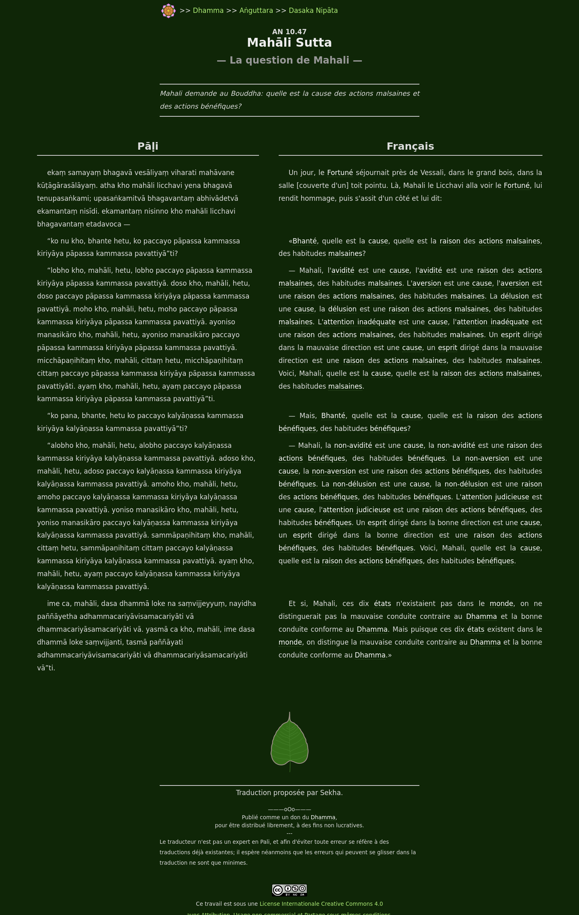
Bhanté (304, 241)
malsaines (518, 241)
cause (376, 241)
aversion (424, 284)
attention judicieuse (460, 497)
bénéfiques (296, 429)
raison (446, 241)
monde (472, 604)
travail (213, 891)
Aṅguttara (257, 10)
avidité (344, 271)
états (368, 604)
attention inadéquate (358, 322)
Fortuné (338, 173)
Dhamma (209, 10)
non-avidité (355, 446)
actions (486, 241)
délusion (507, 297)
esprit (493, 335)
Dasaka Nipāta (313, 10)
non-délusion (312, 484)
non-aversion (470, 459)
